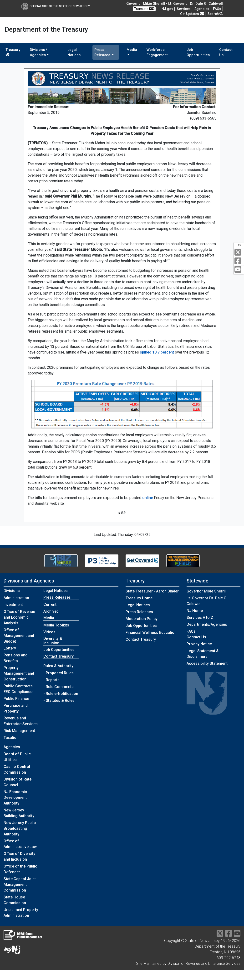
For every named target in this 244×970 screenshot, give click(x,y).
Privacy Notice (199, 644)
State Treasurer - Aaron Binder (152, 591)
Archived (51, 611)
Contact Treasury (58, 656)
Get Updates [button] (192, 14)
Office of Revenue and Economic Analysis (19, 617)
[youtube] (239, 270)
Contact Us (226, 52)
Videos (49, 632)
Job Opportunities (198, 52)
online (147, 497)
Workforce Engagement (157, 52)
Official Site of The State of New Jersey (55, 6)
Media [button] (132, 50)
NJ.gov (167, 9)
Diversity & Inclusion (52, 640)
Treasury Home (139, 598)
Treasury (12, 52)
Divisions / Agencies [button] (38, 52)
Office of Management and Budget (19, 636)
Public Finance (16, 698)
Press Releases (139, 612)
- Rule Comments (58, 686)
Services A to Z (200, 617)
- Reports (51, 680)
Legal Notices (74, 52)
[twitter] (239, 252)
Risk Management (19, 730)
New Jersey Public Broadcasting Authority (20, 828)
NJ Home (195, 610)
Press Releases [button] (102, 52)
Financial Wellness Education (151, 632)
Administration (16, 598)
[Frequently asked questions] (217, 9)
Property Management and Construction (19, 673)
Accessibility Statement (207, 663)
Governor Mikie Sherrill (207, 591)
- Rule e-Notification (60, 693)
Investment (13, 604)
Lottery (10, 648)
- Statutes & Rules (59, 700)
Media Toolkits (56, 625)
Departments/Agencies (207, 624)
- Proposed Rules (58, 673)
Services (184, 9)
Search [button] (215, 14)
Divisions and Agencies (29, 581)
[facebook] (239, 261)
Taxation (11, 737)
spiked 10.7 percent (157, 352)
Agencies (201, 9)
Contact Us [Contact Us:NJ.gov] (196, 637)
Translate (144, 9)
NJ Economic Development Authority (15, 797)
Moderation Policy (142, 618)
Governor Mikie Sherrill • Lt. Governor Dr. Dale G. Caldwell (174, 3)
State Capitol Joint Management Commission (20, 884)
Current (49, 604)
